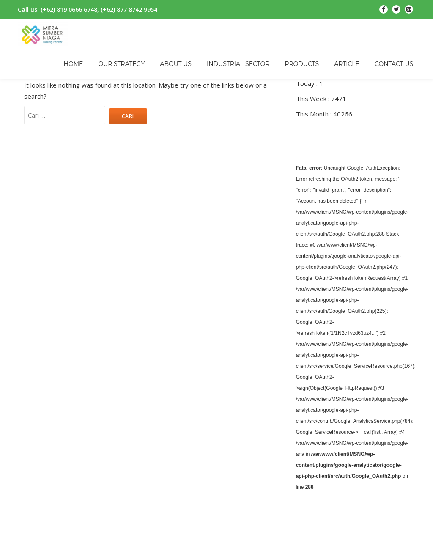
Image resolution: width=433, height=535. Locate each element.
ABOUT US (176, 64)
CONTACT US (394, 64)
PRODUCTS (302, 64)
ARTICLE (346, 64)
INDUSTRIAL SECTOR (238, 64)
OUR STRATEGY (121, 64)
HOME (73, 64)
